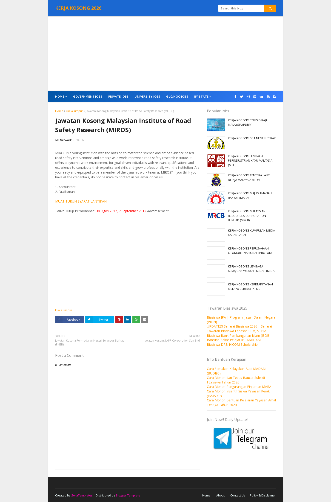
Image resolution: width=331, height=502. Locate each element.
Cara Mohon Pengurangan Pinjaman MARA (239, 386)
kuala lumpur (74, 111)
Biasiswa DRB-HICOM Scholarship (232, 344)
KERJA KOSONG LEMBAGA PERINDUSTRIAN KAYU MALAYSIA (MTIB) (250, 160)
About (220, 495)
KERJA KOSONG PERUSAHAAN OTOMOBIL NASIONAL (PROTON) (250, 250)
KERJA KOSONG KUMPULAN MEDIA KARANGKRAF (251, 232)
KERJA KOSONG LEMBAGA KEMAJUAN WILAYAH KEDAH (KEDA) (251, 268)
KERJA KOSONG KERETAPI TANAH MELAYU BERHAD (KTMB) (250, 286)
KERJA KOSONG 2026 (78, 8)
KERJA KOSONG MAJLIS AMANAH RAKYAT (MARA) (250, 195)
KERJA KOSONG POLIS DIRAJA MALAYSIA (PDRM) (248, 122)
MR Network (63, 140)
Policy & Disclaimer (263, 495)
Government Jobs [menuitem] (87, 96)
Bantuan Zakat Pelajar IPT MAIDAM (234, 340)
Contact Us (237, 495)
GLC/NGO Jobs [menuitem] (177, 96)
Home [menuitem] (59, 96)
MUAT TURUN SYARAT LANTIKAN (81, 201)
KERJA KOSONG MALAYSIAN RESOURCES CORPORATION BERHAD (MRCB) (247, 215)
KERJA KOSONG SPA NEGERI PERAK (252, 138)
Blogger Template (128, 495)
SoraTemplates (82, 495)
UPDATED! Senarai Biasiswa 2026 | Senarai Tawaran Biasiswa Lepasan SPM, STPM (239, 328)
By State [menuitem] (201, 96)
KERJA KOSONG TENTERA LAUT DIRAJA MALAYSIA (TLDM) (249, 177)
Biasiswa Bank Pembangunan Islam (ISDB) (239, 335)
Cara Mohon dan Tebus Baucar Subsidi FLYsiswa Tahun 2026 (236, 379)
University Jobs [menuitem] (147, 96)
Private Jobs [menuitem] (118, 96)
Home (59, 111)
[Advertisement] (165, 54)
